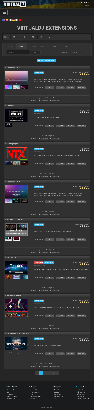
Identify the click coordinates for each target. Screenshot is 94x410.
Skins (21, 46)
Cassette (10, 106)
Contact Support (35, 390)
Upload (85, 52)
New (10, 46)
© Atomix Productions (47, 408)
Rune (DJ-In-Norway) (82, 72)
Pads (55, 46)
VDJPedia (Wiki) (35, 396)
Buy (8, 392)
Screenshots (11, 398)
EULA (56, 398)
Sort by (63, 52)
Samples (44, 46)
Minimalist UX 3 (13, 182)
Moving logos (12, 144)
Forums (32, 398)
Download (10, 390)
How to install (56, 100)
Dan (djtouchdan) (83, 224)
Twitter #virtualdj (83, 398)
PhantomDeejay (83, 110)
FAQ (31, 394)
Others (66, 46)
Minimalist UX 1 (13, 68)
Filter (74, 52)
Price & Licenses (12, 396)
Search (36, 52)
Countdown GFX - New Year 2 (19, 334)
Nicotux (86, 148)
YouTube (81, 392)
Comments (44, 100)
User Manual (34, 392)
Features (10, 394)
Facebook (81, 390)
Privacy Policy (58, 396)
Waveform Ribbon (14, 296)
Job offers (57, 394)
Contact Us (57, 392)
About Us (57, 390)
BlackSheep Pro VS (15, 220)
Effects (33, 46)
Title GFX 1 (11, 258)
